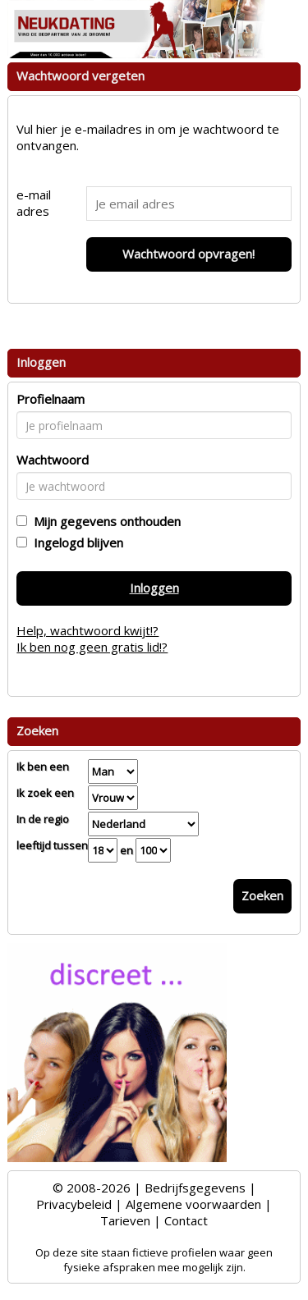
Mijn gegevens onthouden (104, 521)
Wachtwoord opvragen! (188, 253)
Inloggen (154, 587)
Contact (186, 1220)
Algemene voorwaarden (193, 1204)
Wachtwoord (52, 459)
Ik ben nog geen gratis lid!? (92, 647)
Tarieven (125, 1220)
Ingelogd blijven (75, 542)
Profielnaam (50, 399)
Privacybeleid (74, 1204)
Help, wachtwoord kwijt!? (87, 630)
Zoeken (262, 895)
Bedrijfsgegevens (195, 1187)
